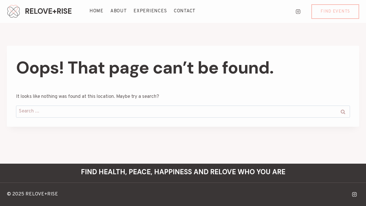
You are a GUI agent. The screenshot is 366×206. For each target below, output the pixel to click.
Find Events (335, 11)
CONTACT (185, 11)
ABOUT (118, 11)
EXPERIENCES (150, 11)
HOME (96, 11)
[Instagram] (298, 11)
